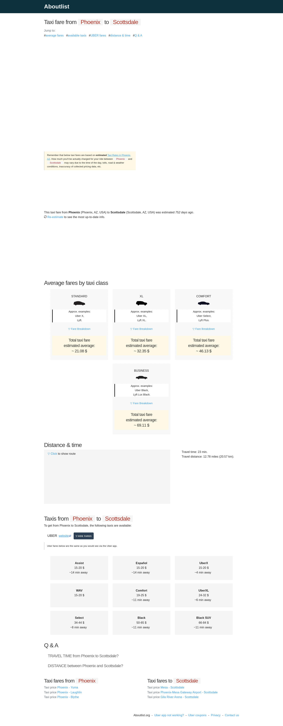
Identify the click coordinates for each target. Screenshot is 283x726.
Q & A (138, 35)
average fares (55, 35)
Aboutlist (56, 6)
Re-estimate (53, 217)
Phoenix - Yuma (61, 687)
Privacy (216, 715)
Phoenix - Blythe (61, 697)
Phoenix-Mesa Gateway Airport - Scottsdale (182, 692)
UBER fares (98, 35)
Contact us (232, 715)
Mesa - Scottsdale (165, 687)
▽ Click (52, 453)
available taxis (77, 35)
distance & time (120, 35)
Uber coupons (197, 715)
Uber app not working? (169, 715)
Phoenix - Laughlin (63, 692)
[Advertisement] (141, 63)
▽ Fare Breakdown (79, 328)
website (64, 535)
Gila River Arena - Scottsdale (173, 697)
